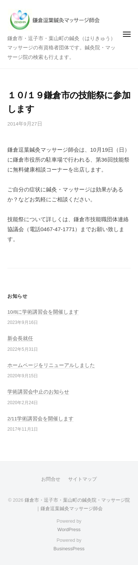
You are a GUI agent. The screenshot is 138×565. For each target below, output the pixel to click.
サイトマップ (82, 479)
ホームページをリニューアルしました (51, 365)
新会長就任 (20, 338)
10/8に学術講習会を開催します (43, 312)
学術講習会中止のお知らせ (38, 392)
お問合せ (50, 479)
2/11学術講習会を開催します (40, 418)
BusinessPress (68, 548)
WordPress (69, 529)
